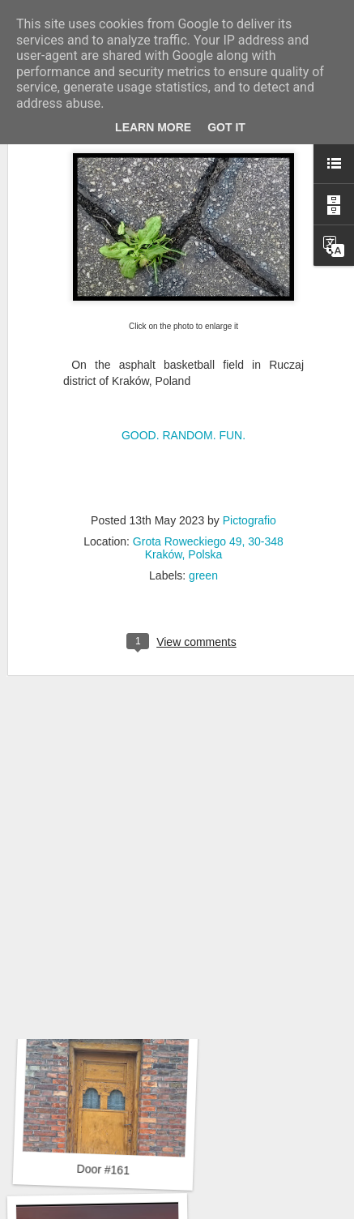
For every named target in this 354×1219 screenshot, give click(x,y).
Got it (226, 127)
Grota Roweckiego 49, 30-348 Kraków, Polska (208, 481)
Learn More (153, 127)
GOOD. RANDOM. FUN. (183, 369)
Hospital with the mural (106, 949)
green (203, 509)
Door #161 (103, 1169)
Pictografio (249, 453)
